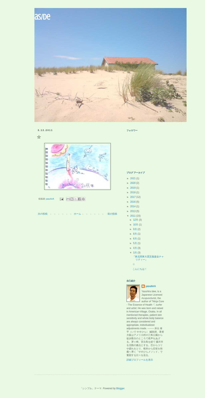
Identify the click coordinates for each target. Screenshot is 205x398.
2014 (133, 206)
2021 (133, 178)
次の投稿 (42, 213)
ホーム (77, 213)
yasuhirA (151, 286)
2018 (133, 192)
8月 (135, 233)
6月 (135, 238)
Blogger (120, 388)
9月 (135, 229)
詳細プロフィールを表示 (140, 359)
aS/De (42, 16)
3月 (135, 252)
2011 (133, 215)
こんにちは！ (140, 269)
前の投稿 (112, 213)
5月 (135, 243)
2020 (133, 183)
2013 (133, 211)
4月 (135, 248)
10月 (136, 224)
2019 (133, 187)
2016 (133, 201)
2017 (133, 197)
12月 (136, 219)
